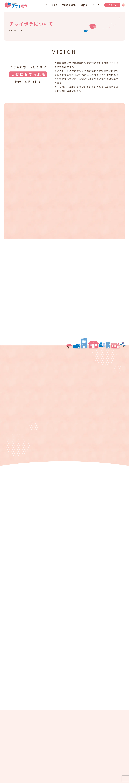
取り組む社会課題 (69, 5)
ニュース (95, 5)
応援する (112, 5)
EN (123, 5)
